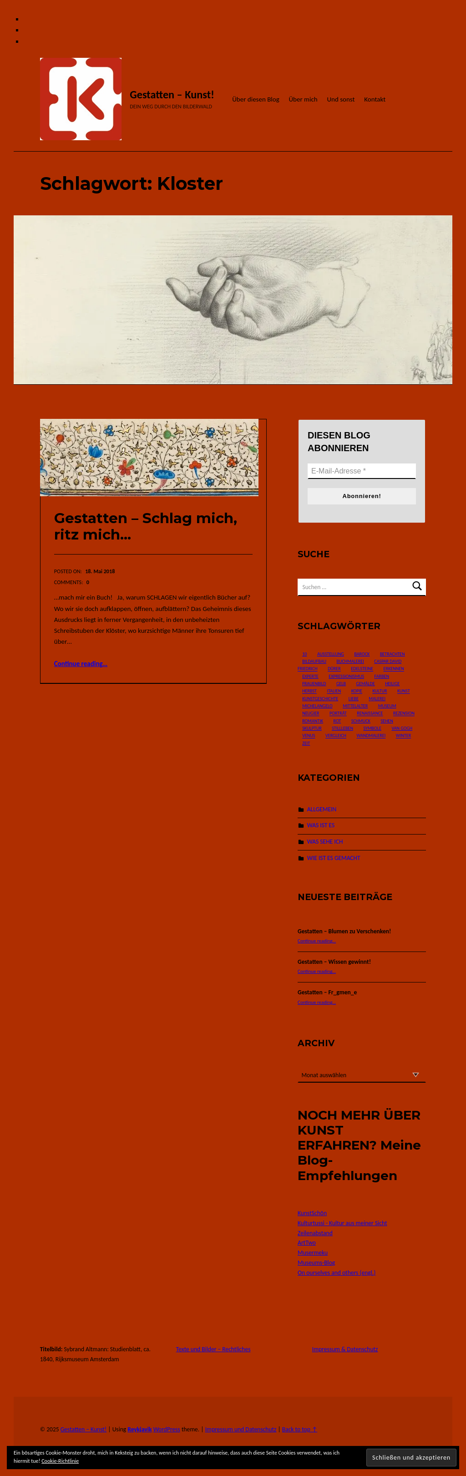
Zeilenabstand (315, 1233)
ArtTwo (307, 1243)
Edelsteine (362, 669)
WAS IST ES (320, 826)
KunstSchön (312, 1213)
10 (304, 654)
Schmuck (360, 721)
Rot (337, 721)
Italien (334, 691)
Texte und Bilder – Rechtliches (213, 1349)
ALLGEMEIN (321, 809)
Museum (387, 706)
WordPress (166, 1429)
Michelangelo (317, 706)
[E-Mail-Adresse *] (362, 471)
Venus (308, 736)
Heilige (392, 684)
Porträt (338, 714)
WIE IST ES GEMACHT (333, 858)
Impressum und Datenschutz (241, 1429)
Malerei (377, 699)
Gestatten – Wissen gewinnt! (334, 962)
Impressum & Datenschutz (345, 1349)
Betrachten (392, 654)
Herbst (309, 691)
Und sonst (341, 99)
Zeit (306, 743)
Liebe (354, 699)
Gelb (341, 684)
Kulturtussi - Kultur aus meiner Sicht (342, 1223)
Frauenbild (314, 684)
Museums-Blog (316, 1263)
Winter (403, 736)
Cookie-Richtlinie (60, 1461)
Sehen (386, 721)
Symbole (372, 728)
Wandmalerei (370, 736)
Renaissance (370, 714)
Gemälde (365, 684)
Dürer (334, 669)
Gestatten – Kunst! (172, 95)
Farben (382, 676)
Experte (310, 676)
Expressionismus (346, 676)
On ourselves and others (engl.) (336, 1273)
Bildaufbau (314, 661)
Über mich (303, 99)
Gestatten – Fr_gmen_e (327, 992)
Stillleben (342, 728)
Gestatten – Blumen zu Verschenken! (344, 931)
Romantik (312, 721)
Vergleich (335, 736)
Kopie (356, 691)
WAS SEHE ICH (325, 841)
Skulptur (312, 728)
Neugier (310, 714)
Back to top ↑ (299, 1429)
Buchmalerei (350, 661)
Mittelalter (355, 706)
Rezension (404, 714)
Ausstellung (330, 654)
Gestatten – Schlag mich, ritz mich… (145, 526)
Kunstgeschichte (320, 699)
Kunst (403, 691)
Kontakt (374, 99)
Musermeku (313, 1253)
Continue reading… (80, 664)
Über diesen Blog (255, 99)
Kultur (379, 691)
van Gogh (401, 728)
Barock (362, 654)
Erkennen (394, 669)
